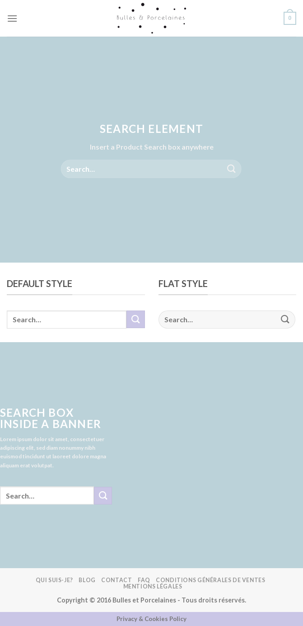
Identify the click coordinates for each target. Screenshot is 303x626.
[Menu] (12, 18)
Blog (87, 580)
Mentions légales (152, 586)
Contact (116, 580)
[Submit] (232, 169)
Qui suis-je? (54, 580)
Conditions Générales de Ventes (210, 580)
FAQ (144, 580)
